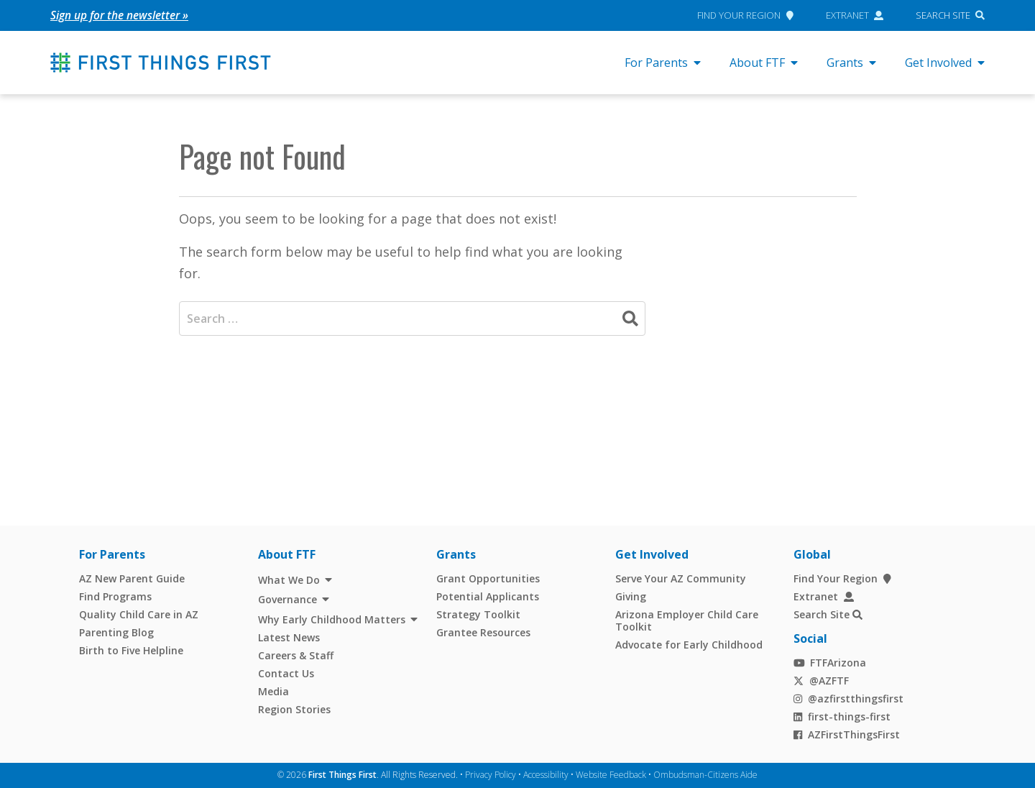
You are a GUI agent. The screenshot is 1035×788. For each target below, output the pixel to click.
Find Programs (115, 596)
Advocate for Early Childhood (689, 644)
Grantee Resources (483, 632)
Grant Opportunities (488, 578)
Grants (851, 62)
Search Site (943, 15)
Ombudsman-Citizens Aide (705, 775)
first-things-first (842, 716)
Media (273, 691)
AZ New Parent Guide (132, 578)
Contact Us (286, 673)
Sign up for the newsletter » (120, 15)
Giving (630, 596)
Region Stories (294, 709)
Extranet (855, 15)
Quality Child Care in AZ (138, 614)
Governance (287, 599)
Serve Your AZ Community (680, 578)
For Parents (663, 62)
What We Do (289, 580)
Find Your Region (745, 15)
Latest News (289, 637)
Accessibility (546, 775)
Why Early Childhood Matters (331, 619)
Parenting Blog (116, 632)
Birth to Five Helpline (131, 650)
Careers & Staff (296, 655)
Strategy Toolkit (478, 614)
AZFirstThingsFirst (847, 734)
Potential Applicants (487, 596)
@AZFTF (821, 680)
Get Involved (945, 62)
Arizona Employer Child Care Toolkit (686, 621)
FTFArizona (830, 662)
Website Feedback (611, 775)
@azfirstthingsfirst (848, 698)
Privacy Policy (490, 775)
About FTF (764, 62)
